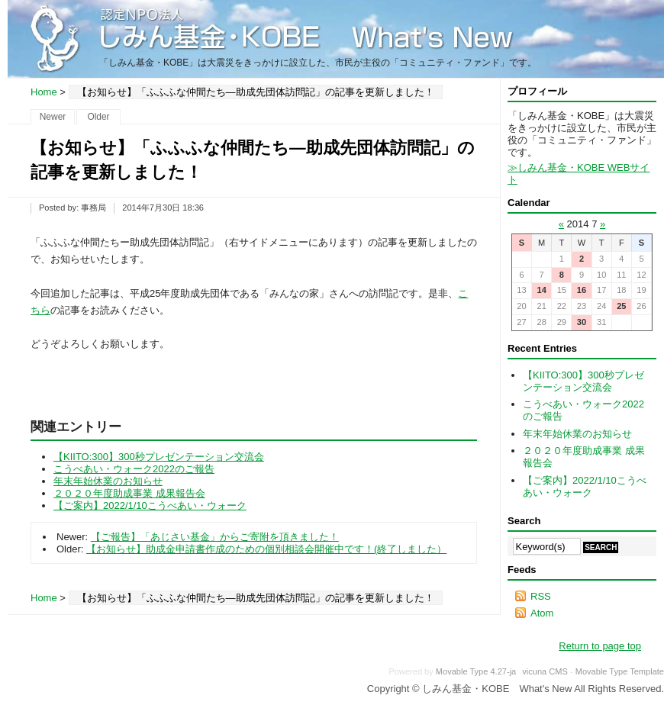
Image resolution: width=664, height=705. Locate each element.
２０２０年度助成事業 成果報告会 (129, 493)
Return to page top (600, 646)
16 (581, 290)
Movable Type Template (619, 671)
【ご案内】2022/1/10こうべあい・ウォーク (150, 505)
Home (44, 92)
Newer (53, 116)
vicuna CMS (545, 671)
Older (98, 116)
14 (541, 290)
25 (621, 306)
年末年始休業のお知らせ (108, 481)
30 (581, 322)
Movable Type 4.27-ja (476, 671)
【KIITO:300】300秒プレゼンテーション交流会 (158, 456)
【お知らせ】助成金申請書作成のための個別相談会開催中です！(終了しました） (266, 549)
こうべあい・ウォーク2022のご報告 (133, 469)
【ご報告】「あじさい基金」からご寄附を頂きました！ (215, 536)
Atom (541, 613)
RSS (540, 596)
